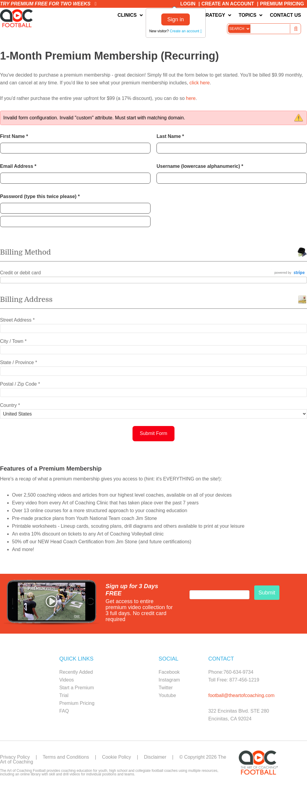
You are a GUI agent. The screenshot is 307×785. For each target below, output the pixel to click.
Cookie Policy (116, 757)
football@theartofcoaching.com (241, 695)
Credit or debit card (20, 272)
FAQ (64, 711)
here (190, 98)
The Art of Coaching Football (18, 18)
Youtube (167, 695)
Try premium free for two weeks (48, 3)
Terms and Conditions (66, 757)
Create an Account (227, 3)
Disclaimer (155, 757)
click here (199, 82)
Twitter (166, 687)
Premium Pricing (282, 3)
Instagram (169, 679)
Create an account (186, 31)
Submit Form (153, 433)
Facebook (169, 672)
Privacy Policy (15, 757)
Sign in (175, 19)
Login (187, 3)
